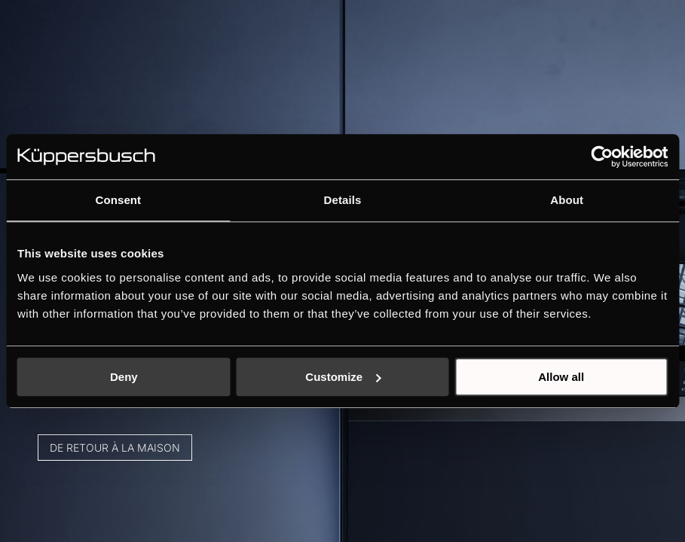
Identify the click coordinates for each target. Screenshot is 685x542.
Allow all (561, 376)
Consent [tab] (118, 199)
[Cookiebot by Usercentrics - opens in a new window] (602, 156)
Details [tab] (343, 199)
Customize (343, 376)
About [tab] (566, 199)
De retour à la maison (130, 420)
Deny (124, 376)
